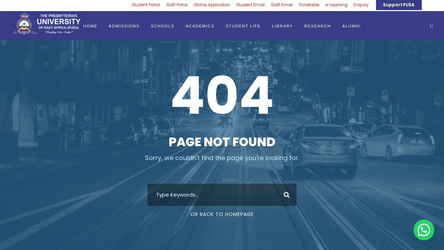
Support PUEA (399, 5)
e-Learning (336, 5)
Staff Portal (177, 5)
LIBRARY (282, 26)
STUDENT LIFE (243, 26)
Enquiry (361, 5)
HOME (90, 26)
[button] (423, 229)
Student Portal (146, 5)
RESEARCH (317, 26)
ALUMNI (351, 26)
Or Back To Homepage (222, 214)
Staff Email (282, 5)
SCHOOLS (162, 26)
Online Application (212, 5)
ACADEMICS (200, 26)
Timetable (309, 5)
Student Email (250, 5)
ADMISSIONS (124, 26)
